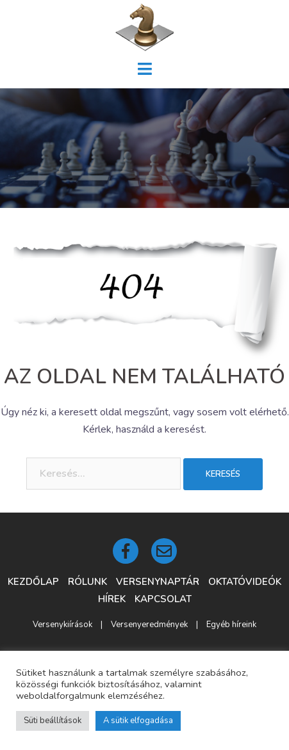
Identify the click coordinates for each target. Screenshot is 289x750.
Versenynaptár (157, 581)
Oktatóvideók (244, 581)
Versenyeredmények (149, 624)
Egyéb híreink (231, 624)
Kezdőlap (33, 581)
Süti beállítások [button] (52, 720)
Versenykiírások (62, 624)
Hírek (112, 599)
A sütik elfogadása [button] (138, 720)
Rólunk (87, 581)
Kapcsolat (163, 599)
